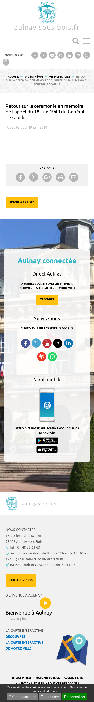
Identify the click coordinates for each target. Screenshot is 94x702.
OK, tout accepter (22, 697)
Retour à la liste (21, 202)
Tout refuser (50, 697)
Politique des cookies (63, 684)
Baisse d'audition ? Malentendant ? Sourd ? (42, 565)
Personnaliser (74, 697)
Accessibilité (73, 678)
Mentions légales (31, 684)
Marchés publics (48, 678)
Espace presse (21, 678)
